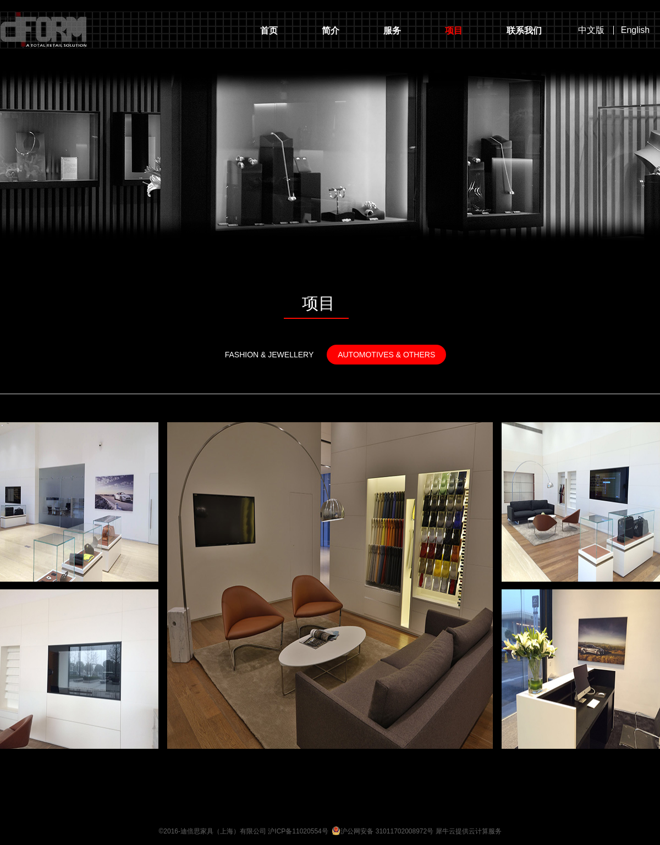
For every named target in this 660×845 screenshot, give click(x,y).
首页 (269, 30)
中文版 (591, 30)
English (635, 30)
